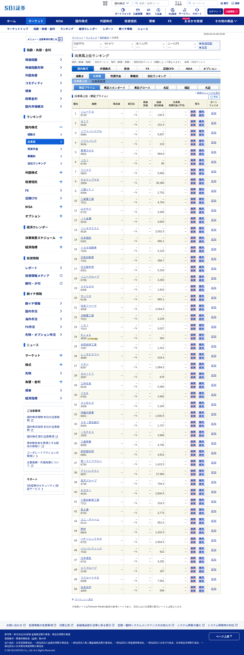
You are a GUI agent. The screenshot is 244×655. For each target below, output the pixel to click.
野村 (83, 529)
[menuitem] (224, 3)
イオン (85, 364)
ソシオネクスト (90, 228)
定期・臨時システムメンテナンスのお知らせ (146, 625)
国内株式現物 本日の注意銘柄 (43, 418)
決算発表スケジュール (44, 237)
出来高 (45, 141)
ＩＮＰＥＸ (87, 431)
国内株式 (81, 21)
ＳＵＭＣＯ (87, 402)
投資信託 (130, 21)
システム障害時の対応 (223, 625)
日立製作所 (87, 267)
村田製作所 (87, 451)
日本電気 (86, 558)
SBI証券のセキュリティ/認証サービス (43, 487)
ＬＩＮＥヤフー (90, 354)
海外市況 (44, 319)
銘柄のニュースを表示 (208, 93)
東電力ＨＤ (87, 150)
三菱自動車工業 (90, 499)
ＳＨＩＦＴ (87, 373)
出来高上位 (80, 81)
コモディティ (44, 83)
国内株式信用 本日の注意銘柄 (43, 428)
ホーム (11, 21)
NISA (59, 21)
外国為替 (44, 75)
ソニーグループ (90, 276)
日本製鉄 (86, 237)
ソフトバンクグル (91, 131)
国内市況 (44, 311)
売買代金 (45, 149)
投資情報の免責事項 (42, 625)
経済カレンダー (88, 29)
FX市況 (44, 326)
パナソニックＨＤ (91, 538)
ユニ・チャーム (90, 519)
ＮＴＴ (85, 121)
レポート (108, 29)
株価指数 (44, 59)
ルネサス (86, 208)
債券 (152, 21)
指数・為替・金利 (44, 29)
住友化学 (86, 587)
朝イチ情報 (125, 29)
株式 (44, 364)
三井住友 (86, 383)
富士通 (85, 509)
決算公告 (66, 625)
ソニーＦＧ (87, 111)
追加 (213, 113)
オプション (44, 216)
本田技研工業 (89, 344)
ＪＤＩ (85, 160)
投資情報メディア (44, 275)
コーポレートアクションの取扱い (43, 454)
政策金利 (44, 98)
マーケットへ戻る (84, 599)
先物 (44, 373)
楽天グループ (89, 480)
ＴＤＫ (85, 393)
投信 (126, 68)
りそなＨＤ (87, 286)
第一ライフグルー (91, 461)
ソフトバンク (89, 140)
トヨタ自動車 (89, 247)
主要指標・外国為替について (43, 463)
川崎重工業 (87, 315)
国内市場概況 (44, 106)
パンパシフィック (91, 548)
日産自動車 (87, 257)
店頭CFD (44, 198)
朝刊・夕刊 (44, 283)
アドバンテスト (90, 470)
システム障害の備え (191, 625)
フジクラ (86, 169)
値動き (45, 134)
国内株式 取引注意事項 (42, 436)
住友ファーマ (89, 305)
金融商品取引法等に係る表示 (95, 625)
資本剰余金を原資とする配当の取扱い (43, 444)
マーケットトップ (17, 29)
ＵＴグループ (89, 567)
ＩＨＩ (85, 325)
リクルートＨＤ (90, 577)
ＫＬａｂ (86, 334)
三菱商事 (86, 441)
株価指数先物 (44, 67)
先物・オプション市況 (44, 334)
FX (170, 21)
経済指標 (44, 247)
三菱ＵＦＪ (87, 189)
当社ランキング (45, 163)
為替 (204, 47)
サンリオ (86, 296)
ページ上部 (224, 636)
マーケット (35, 21)
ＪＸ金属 (86, 218)
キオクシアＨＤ (90, 179)
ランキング (67, 29)
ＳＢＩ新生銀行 (90, 422)
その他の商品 (226, 21)
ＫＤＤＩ (86, 490)
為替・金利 (44, 381)
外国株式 (106, 21)
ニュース (143, 29)
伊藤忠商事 (87, 412)
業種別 (45, 156)
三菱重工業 (87, 199)
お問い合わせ (16, 625)
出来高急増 (98, 81)
